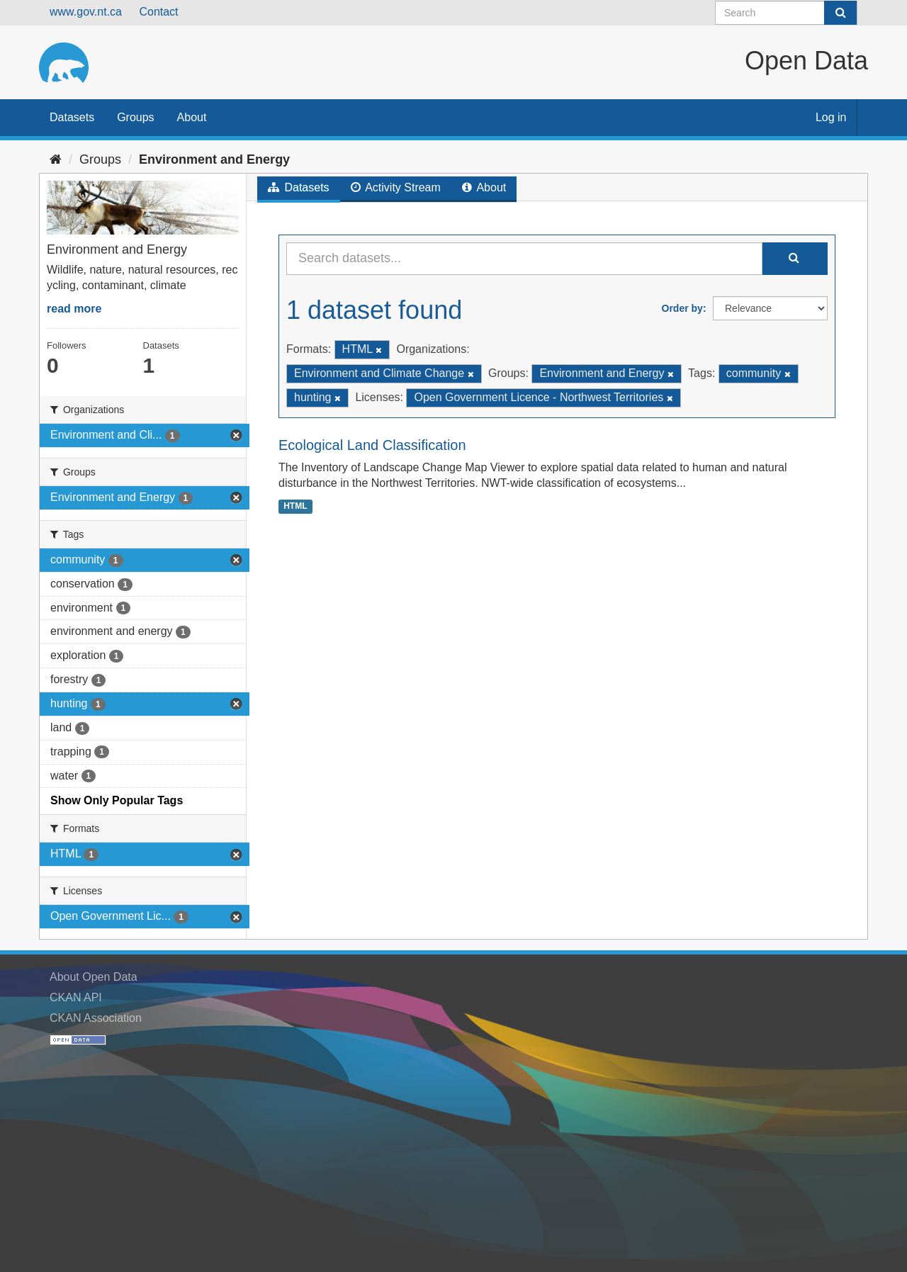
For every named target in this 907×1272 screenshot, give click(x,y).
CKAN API (76, 997)
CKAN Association (96, 1018)
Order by (682, 308)
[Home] (56, 159)
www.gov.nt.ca (86, 12)
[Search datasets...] (524, 258)
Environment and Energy (214, 159)
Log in (831, 117)
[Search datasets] (786, 13)
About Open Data (93, 977)
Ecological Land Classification (372, 445)
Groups (135, 117)
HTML (295, 506)
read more (74, 309)
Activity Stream (396, 187)
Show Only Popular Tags (116, 800)
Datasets (72, 117)
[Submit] (840, 13)
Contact (158, 12)
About (192, 117)
